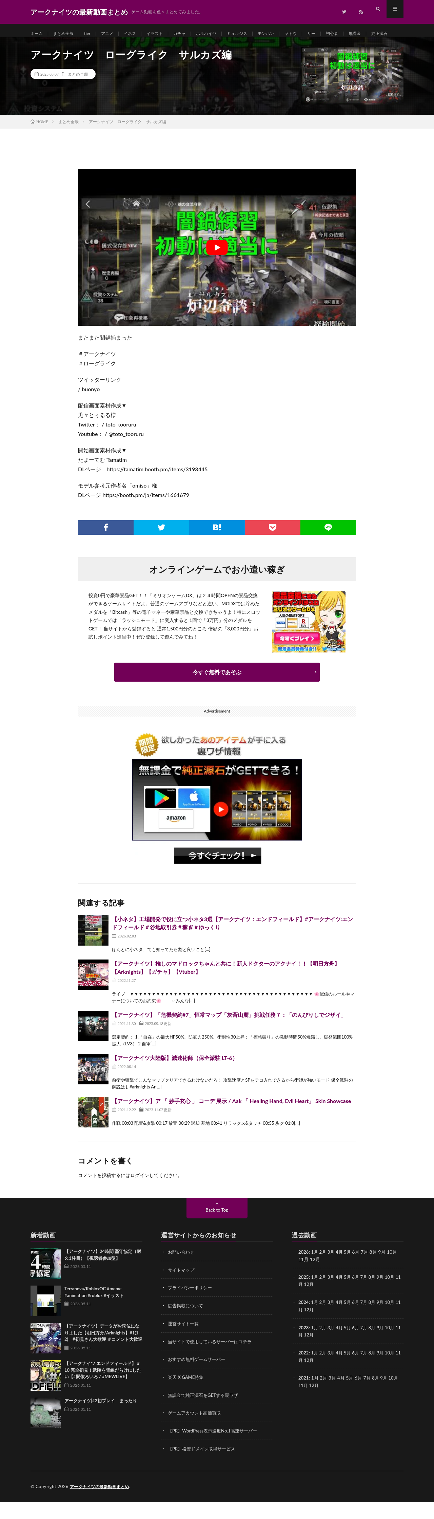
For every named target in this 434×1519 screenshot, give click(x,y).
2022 (303, 1371)
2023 (303, 1346)
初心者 (361, 34)
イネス (139, 34)
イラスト (166, 34)
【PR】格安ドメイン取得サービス (204, 1466)
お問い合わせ (182, 1272)
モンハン (288, 34)
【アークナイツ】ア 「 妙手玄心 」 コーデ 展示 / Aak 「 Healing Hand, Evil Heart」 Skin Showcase (231, 1121)
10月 (395, 1296)
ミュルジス (257, 34)
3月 (333, 1272)
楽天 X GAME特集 (187, 1395)
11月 (303, 1304)
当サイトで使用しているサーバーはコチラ (213, 1360)
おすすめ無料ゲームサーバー (199, 1378)
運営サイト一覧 (184, 1342)
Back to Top (217, 1230)
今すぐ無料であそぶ (217, 691)
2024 (303, 1321)
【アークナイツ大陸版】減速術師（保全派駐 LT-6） (175, 1078)
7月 (368, 1296)
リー (338, 34)
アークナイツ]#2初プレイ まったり (100, 1420)
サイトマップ (182, 1289)
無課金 (385, 34)
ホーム (38, 34)
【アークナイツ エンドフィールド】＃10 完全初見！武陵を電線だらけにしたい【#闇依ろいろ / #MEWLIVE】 (102, 1390)
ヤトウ (316, 34)
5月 (350, 1272)
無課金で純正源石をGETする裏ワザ (205, 1413)
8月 (376, 1296)
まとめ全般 (67, 34)
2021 (303, 1396)
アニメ (114, 34)
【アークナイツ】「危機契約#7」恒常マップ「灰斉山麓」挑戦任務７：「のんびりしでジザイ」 (229, 1034)
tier (93, 34)
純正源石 (45, 46)
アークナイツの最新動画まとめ (102, 1503)
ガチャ (193, 34)
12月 (315, 1304)
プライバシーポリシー (191, 1307)
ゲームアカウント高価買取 (196, 1430)
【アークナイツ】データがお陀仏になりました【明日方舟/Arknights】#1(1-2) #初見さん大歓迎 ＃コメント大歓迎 (103, 1352)
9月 (385, 1296)
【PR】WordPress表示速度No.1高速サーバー (215, 1448)
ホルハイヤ (223, 34)
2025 (303, 1296)
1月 (315, 1272)
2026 (303, 1272)
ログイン (139, 1195)
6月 (359, 1296)
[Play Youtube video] (217, 267)
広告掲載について (187, 1325)
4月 (342, 1272)
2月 (324, 1272)
